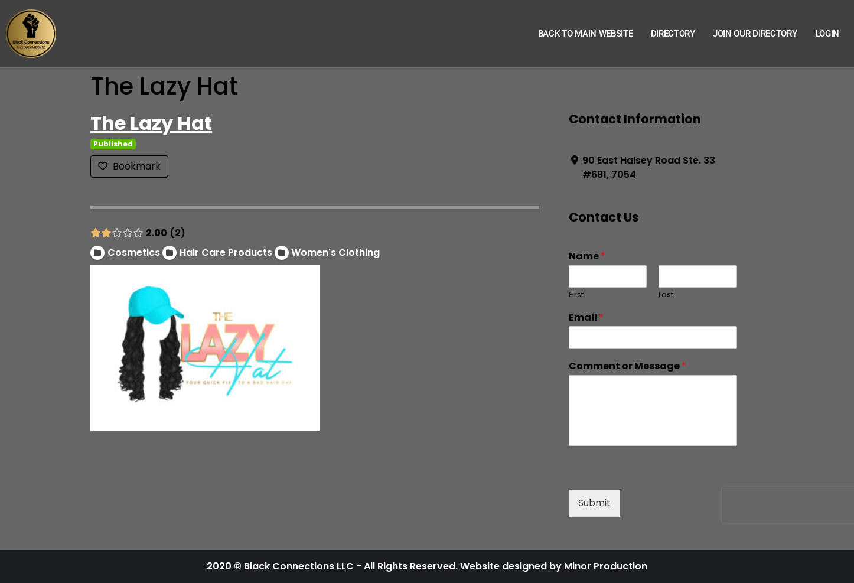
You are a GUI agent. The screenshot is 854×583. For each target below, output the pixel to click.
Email (586, 318)
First (576, 295)
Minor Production (605, 566)
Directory (673, 33)
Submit (594, 503)
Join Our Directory (755, 33)
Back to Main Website (585, 33)
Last (666, 295)
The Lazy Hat (151, 123)
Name (587, 256)
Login (827, 33)
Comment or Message (627, 366)
